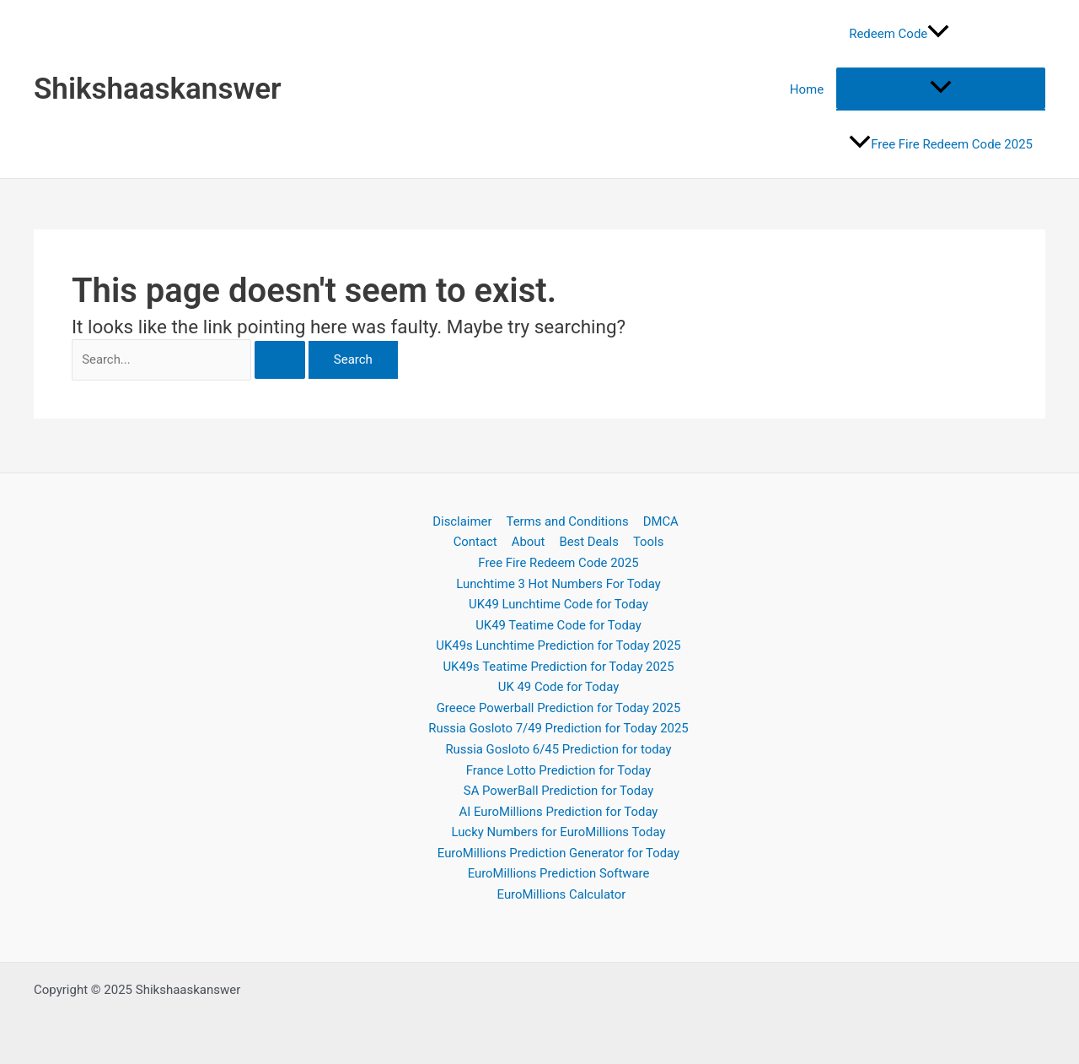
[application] (938, 34)
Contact (477, 539)
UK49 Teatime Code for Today (558, 622)
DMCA (659, 519)
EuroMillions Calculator (561, 894)
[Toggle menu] (940, 88)
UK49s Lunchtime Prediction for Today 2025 (558, 643)
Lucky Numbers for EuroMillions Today (558, 832)
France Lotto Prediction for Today (558, 769)
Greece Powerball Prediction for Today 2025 (559, 706)
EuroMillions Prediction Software (559, 873)
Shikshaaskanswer (158, 89)
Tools (646, 539)
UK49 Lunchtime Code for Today (558, 602)
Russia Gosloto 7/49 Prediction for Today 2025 (558, 727)
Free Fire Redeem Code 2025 (941, 144)
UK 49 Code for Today (558, 686)
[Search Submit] (288, 361)
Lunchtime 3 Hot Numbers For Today (558, 581)
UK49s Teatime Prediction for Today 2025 (558, 664)
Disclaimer (463, 519)
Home (807, 89)
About (528, 539)
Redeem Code (899, 34)
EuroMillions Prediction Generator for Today (559, 853)
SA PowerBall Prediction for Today (558, 789)
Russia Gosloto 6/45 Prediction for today (558, 748)
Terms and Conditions (567, 519)
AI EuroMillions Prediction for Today (559, 810)
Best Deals (588, 539)
